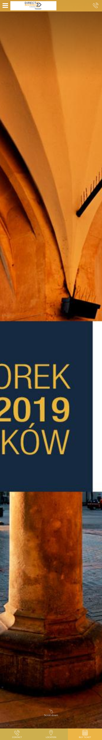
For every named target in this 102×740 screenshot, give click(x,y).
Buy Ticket (85, 733)
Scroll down (51, 714)
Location (51, 733)
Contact (17, 733)
